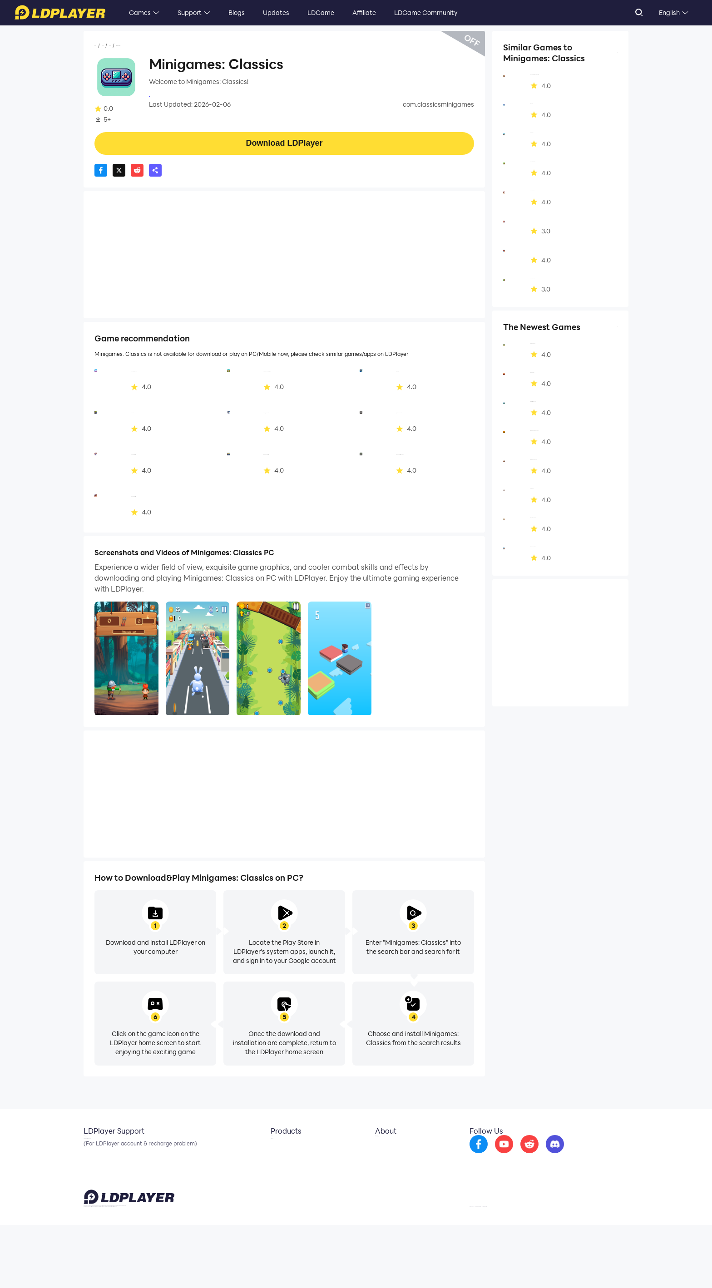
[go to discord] (579, 1155)
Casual (156, 46)
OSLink (274, 1162)
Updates (276, 12)
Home (103, 46)
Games (140, 12)
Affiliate (364, 12)
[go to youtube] (528, 1155)
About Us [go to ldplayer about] (382, 1148)
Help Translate (609, 1267)
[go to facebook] (503, 1155)
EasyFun (276, 1176)
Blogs (236, 12)
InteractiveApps (173, 95)
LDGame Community (426, 12)
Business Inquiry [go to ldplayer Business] (391, 1162)
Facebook (99, 1162)
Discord (95, 1176)
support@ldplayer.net (425, 1265)
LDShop (275, 1189)
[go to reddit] (553, 1155)
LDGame (320, 12)
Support (190, 12)
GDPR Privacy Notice (560, 1267)
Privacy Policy (511, 1267)
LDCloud (276, 1148)
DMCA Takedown (394, 1176)
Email (92, 1148)
